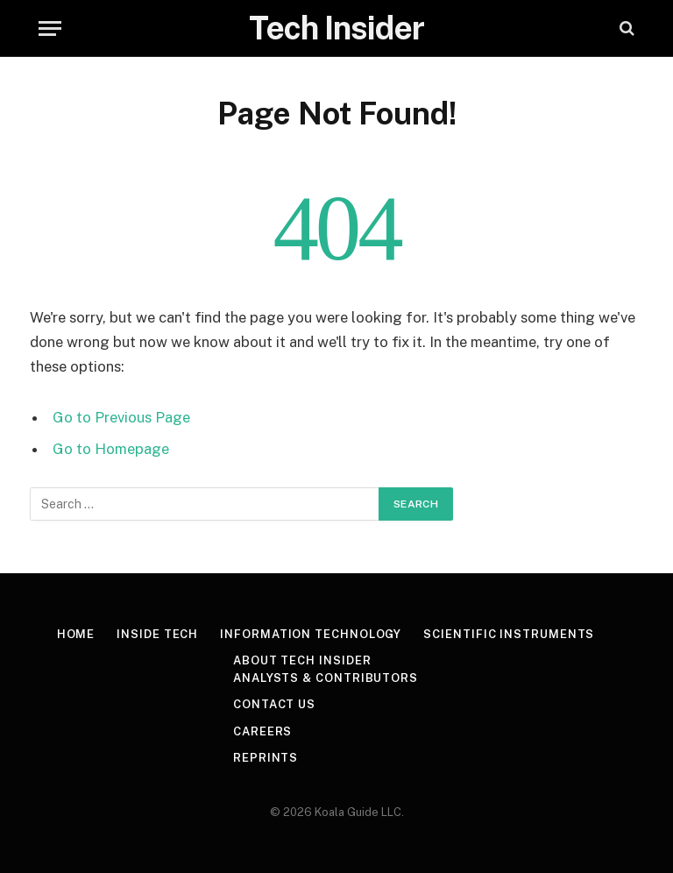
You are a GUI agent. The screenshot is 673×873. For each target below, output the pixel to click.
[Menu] (50, 28)
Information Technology (310, 634)
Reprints (265, 757)
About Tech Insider (302, 660)
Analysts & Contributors (325, 678)
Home (76, 634)
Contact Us (274, 704)
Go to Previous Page (121, 417)
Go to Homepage (111, 449)
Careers (262, 731)
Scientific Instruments (508, 634)
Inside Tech (157, 634)
